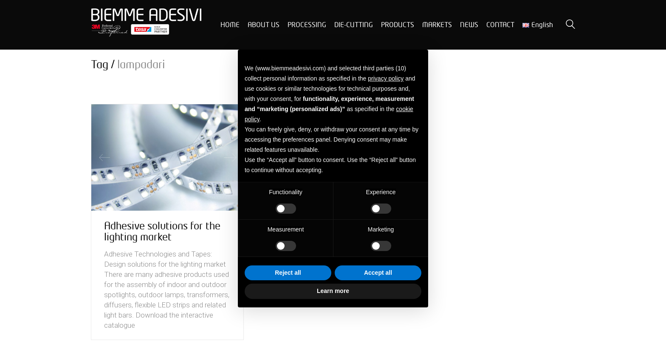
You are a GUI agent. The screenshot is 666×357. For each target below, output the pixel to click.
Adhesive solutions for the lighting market (162, 231)
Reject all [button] (288, 272)
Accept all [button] (378, 272)
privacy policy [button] (386, 78)
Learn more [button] (333, 290)
